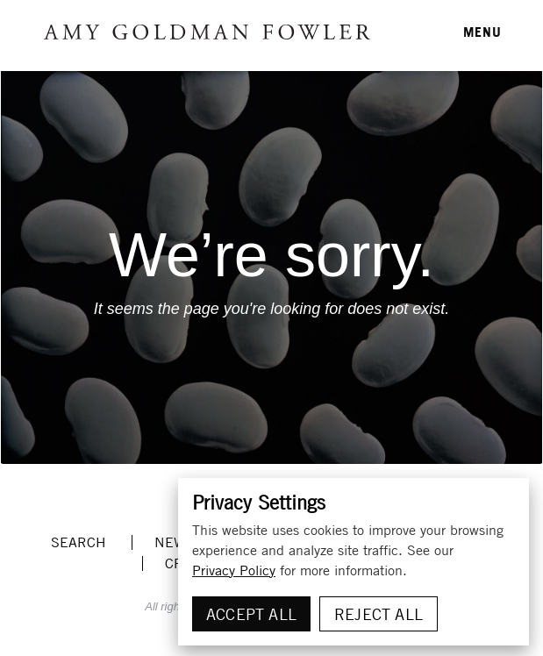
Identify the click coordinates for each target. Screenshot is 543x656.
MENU (482, 31)
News (174, 542)
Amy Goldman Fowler (207, 32)
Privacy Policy (233, 570)
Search (78, 542)
